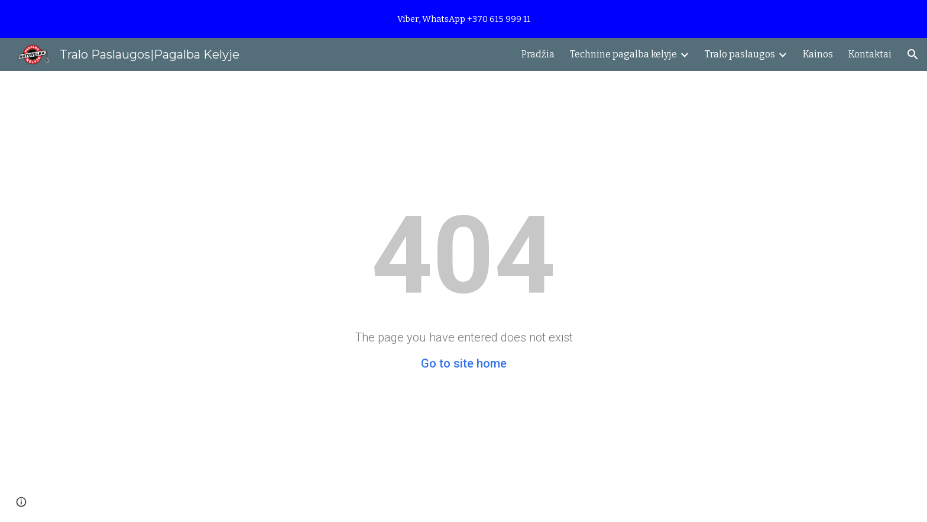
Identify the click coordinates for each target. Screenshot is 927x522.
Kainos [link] (818, 54)
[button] (913, 54)
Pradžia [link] (538, 54)
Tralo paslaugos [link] (740, 54)
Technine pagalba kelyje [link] (623, 54)
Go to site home (464, 363)
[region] (463, 19)
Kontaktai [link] (870, 54)
